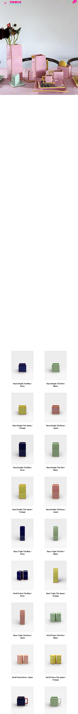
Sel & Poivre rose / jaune (22, 677)
